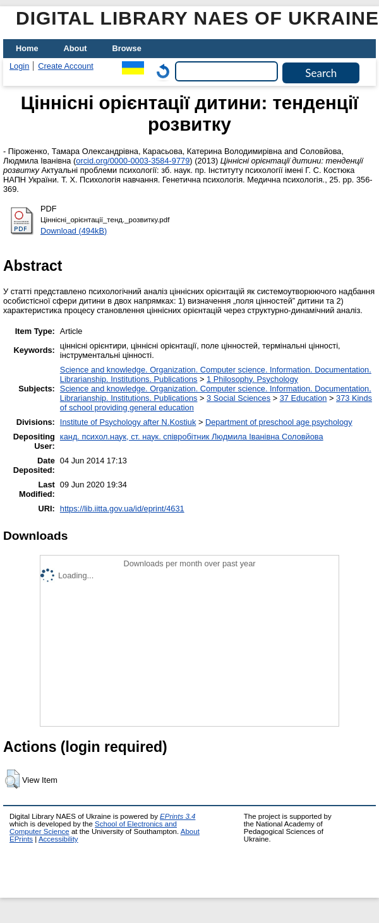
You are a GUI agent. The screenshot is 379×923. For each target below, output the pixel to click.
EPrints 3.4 (177, 816)
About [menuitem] (75, 48)
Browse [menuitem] (126, 48)
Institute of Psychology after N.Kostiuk (128, 422)
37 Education (303, 398)
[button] (12, 779)
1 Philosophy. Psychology (252, 379)
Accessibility (58, 839)
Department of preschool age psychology (278, 422)
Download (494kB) (73, 230)
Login (19, 66)
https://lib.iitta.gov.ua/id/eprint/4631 (122, 508)
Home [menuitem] (27, 48)
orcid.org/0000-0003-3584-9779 (133, 160)
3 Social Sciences (238, 398)
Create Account (65, 66)
